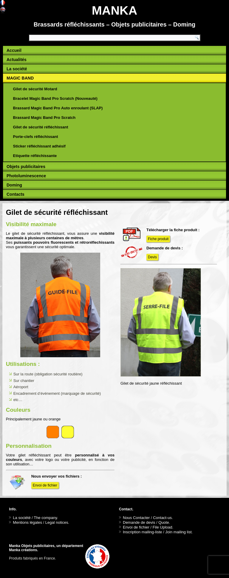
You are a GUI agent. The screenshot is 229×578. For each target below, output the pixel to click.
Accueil (14, 50)
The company (45, 517)
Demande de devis (139, 522)
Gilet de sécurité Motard (35, 89)
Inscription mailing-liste (142, 532)
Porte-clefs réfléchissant (35, 136)
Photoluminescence (26, 175)
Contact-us (162, 517)
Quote (163, 522)
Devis (152, 257)
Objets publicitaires (26, 166)
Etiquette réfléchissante (35, 155)
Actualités (17, 59)
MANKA (114, 10)
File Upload (162, 527)
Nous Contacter (136, 517)
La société (17, 68)
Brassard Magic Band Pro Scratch (44, 117)
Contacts (15, 194)
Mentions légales (27, 522)
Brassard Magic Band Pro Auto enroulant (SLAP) (58, 108)
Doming (14, 185)
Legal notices (56, 522)
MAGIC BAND (20, 78)
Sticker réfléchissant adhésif (39, 146)
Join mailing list (178, 532)
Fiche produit (158, 239)
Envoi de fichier (45, 485)
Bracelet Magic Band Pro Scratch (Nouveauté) (55, 98)
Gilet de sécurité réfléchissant (40, 127)
